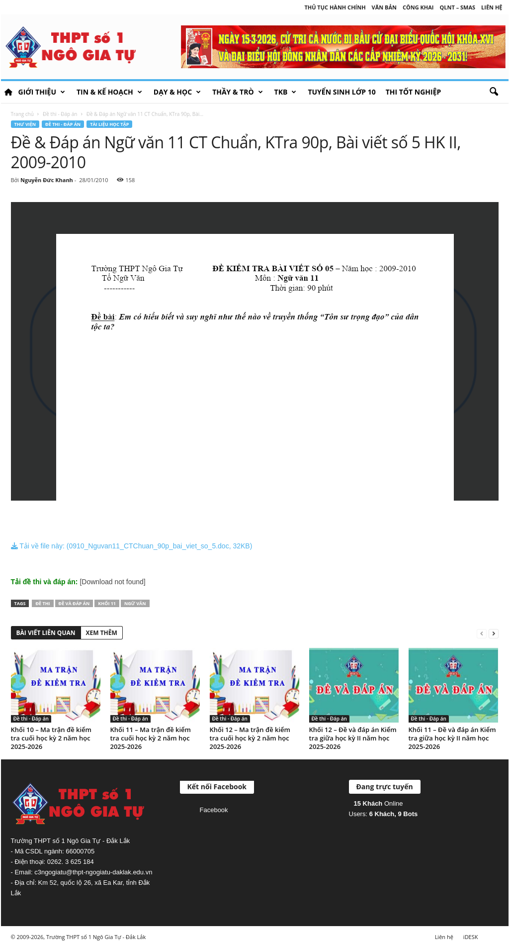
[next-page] (494, 633)
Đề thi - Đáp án (60, 113)
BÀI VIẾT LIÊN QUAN (46, 633)
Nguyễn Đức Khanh (46, 180)
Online (378, 803)
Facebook (214, 810)
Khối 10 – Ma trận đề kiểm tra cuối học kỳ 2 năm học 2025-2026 (51, 738)
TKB (285, 92)
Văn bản (384, 7)
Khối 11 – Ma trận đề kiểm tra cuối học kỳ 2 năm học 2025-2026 (150, 738)
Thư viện (25, 124)
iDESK (470, 937)
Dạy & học (177, 92)
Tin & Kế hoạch (109, 92)
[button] (494, 92)
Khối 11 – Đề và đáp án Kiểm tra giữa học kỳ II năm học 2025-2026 (452, 738)
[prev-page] (482, 633)
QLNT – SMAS (458, 7)
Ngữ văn (135, 603)
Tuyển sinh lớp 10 (341, 92)
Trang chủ (22, 113)
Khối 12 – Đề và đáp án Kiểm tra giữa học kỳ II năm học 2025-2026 (353, 738)
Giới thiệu (41, 92)
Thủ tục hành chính (334, 7)
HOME (8, 92)
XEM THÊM (101, 633)
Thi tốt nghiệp (413, 92)
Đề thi (42, 603)
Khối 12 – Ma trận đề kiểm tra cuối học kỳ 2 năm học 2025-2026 (250, 738)
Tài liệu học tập (109, 124)
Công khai (418, 7)
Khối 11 (107, 603)
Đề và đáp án (74, 603)
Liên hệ (491, 7)
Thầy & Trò (237, 92)
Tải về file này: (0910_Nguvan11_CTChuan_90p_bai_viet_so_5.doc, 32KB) (132, 546)
